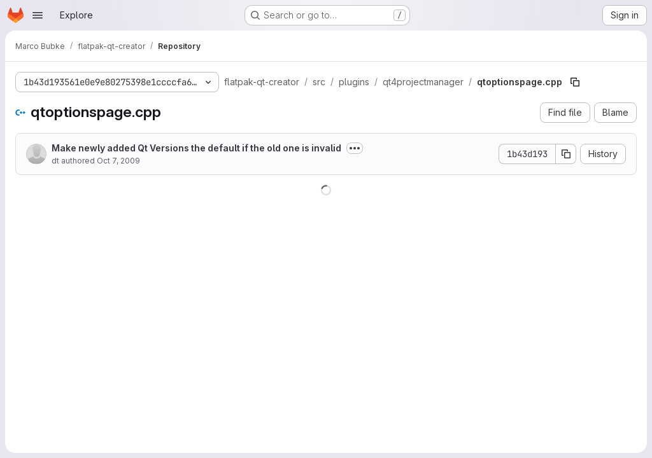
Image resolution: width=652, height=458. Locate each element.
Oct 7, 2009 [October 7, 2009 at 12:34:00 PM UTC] (118, 160)
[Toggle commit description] (354, 148)
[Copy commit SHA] (566, 154)
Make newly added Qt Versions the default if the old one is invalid (196, 147)
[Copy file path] (575, 82)
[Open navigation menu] (37, 15)
